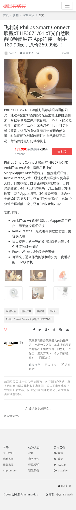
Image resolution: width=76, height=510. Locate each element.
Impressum (10, 470)
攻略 (31, 453)
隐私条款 (8, 459)
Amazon (20, 154)
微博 (58, 459)
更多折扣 (50, 365)
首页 (6, 15)
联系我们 (33, 470)
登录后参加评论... (38, 408)
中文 (59, 494)
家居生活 (28, 15)
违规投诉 (33, 464)
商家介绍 (44, 357)
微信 (58, 453)
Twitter (60, 464)
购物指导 (34, 365)
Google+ (60, 470)
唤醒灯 (40, 311)
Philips (53, 311)
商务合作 (33, 459)
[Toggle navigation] (67, 6)
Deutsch (68, 494)
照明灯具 (26, 311)
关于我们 (8, 453)
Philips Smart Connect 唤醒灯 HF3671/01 (29, 319)
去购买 (62, 151)
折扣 (16, 15)
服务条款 (8, 464)
